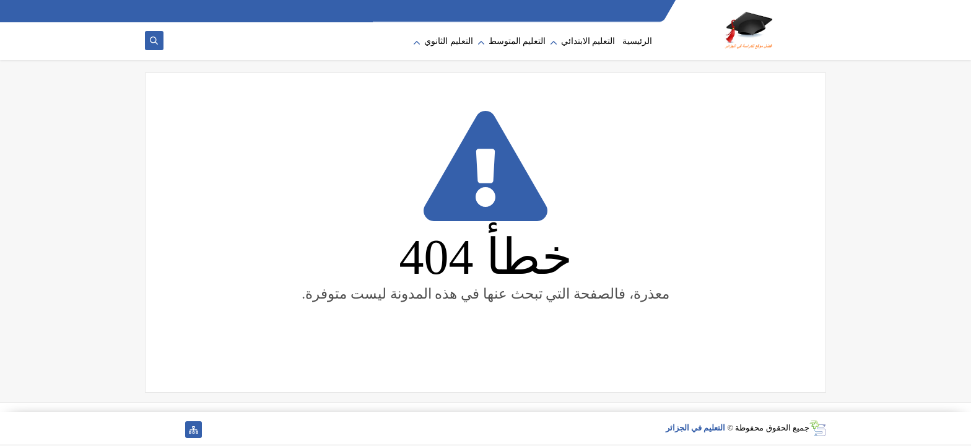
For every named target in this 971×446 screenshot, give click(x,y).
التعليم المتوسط (517, 41)
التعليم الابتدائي (588, 41)
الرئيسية (637, 41)
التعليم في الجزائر (696, 427)
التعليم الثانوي (448, 41)
